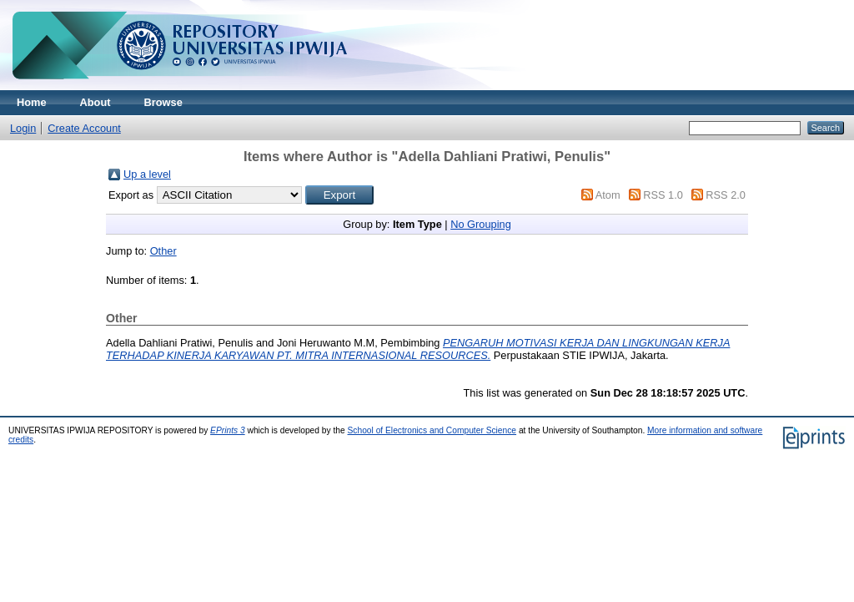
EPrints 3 (227, 430)
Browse (163, 102)
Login (23, 128)
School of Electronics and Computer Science (432, 430)
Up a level (147, 174)
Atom (607, 195)
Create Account (84, 128)
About (95, 102)
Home (32, 102)
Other (163, 251)
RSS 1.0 (663, 195)
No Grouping (480, 224)
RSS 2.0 (726, 195)
